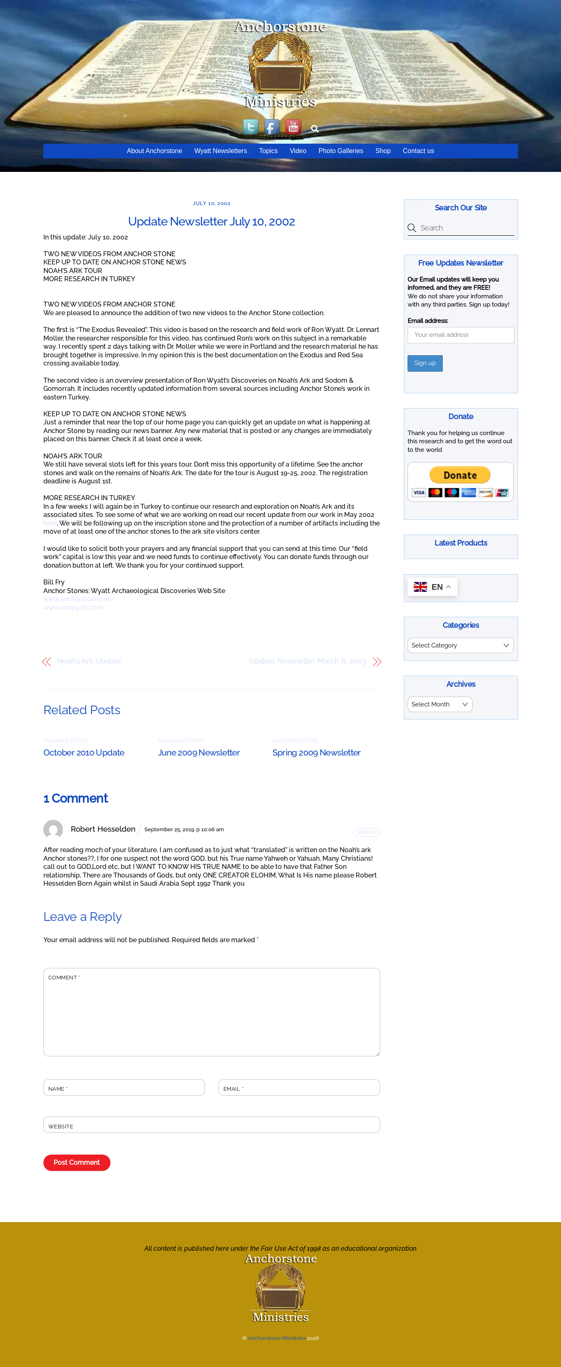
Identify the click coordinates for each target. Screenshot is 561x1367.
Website (61, 1126)
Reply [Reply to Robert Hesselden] (366, 832)
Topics (268, 150)
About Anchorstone (154, 150)
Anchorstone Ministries (277, 1338)
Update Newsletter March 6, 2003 (307, 661)
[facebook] (273, 127)
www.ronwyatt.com (73, 607)
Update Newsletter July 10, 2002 (211, 221)
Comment (64, 977)
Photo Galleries (340, 150)
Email (233, 1089)
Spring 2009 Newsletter (317, 752)
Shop (382, 150)
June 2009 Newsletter (199, 752)
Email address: (428, 321)
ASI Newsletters (66, 741)
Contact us (418, 150)
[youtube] (294, 127)
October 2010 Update (83, 752)
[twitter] (251, 127)
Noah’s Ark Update (89, 661)
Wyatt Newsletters (220, 150)
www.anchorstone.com (78, 599)
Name (58, 1089)
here (50, 523)
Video (298, 150)
